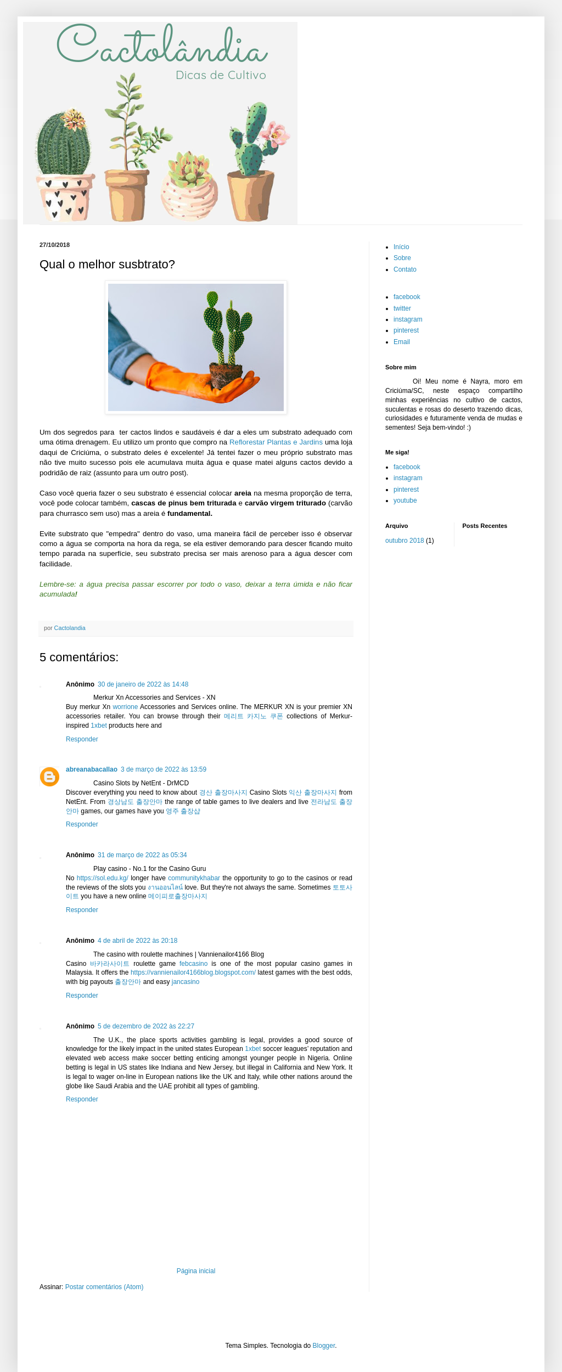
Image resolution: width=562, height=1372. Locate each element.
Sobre (402, 258)
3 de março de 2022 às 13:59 (163, 769)
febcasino (193, 964)
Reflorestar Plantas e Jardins (276, 442)
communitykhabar (194, 878)
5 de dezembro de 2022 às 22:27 (146, 1026)
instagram (408, 319)
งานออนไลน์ (165, 887)
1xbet (98, 725)
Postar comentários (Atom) (104, 1287)
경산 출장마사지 (223, 792)
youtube (405, 500)
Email (402, 342)
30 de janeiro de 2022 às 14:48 (143, 684)
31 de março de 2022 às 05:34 (142, 855)
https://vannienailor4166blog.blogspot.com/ (193, 972)
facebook (407, 297)
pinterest (406, 330)
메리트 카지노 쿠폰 (253, 716)
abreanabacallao (91, 769)
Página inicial (196, 1271)
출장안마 (128, 982)
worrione (125, 707)
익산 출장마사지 (313, 792)
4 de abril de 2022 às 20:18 (137, 940)
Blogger (324, 1345)
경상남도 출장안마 (135, 802)
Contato (405, 269)
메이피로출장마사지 (177, 896)
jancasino (186, 982)
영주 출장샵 (183, 811)
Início (401, 247)
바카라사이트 (110, 964)
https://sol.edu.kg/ (102, 878)
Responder (82, 739)
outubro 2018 (404, 540)
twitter (402, 308)
